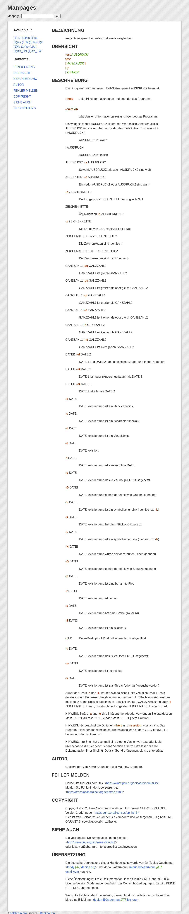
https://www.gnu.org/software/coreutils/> (132, 783)
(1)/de (34, 37)
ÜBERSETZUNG (69, 854)
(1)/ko (25, 46)
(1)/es (17, 42)
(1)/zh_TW (35, 51)
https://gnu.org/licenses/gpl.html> (117, 812)
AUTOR (60, 758)
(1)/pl (32, 46)
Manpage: (13, 16)
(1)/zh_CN (20, 51)
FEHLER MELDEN (71, 774)
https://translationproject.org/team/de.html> (95, 792)
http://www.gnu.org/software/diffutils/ (90, 842)
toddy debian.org (81, 867)
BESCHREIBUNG (70, 80)
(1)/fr (25, 42)
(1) (15, 37)
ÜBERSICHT (65, 46)
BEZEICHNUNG (68, 30)
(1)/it (40, 42)
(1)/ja (16, 46)
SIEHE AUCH (65, 829)
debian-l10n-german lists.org (115, 899)
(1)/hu (33, 42)
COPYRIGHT (65, 800)
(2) (20, 37)
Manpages (21, 7)
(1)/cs (26, 37)
